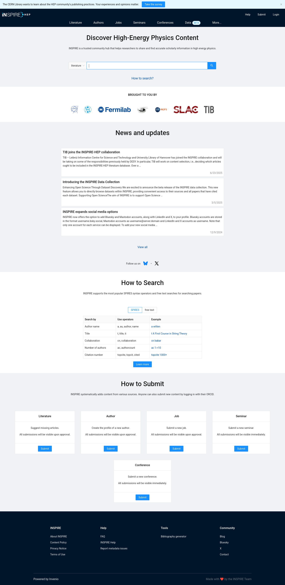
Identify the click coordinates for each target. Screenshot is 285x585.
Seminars (139, 22)
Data (188, 22)
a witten (155, 326)
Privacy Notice (58, 548)
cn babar (156, 340)
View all (142, 247)
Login (276, 14)
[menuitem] (247, 14)
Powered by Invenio (46, 579)
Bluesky (224, 542)
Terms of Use (57, 554)
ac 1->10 (156, 347)
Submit (45, 448)
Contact (224, 554)
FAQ (102, 536)
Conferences (165, 22)
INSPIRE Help (107, 542)
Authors (98, 22)
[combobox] (147, 65)
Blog (222, 536)
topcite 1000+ (159, 354)
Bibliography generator (173, 536)
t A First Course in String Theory (169, 333)
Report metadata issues (113, 548)
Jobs (118, 22)
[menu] (249, 14)
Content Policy (58, 542)
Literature (75, 22)
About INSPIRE (58, 536)
